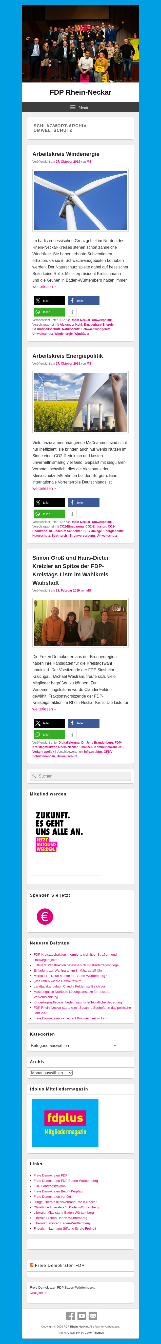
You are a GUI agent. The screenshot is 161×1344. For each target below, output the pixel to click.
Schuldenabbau (43, 756)
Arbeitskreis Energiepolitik (67, 356)
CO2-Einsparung (72, 526)
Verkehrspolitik (43, 751)
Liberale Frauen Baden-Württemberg (60, 1218)
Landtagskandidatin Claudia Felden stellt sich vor (69, 986)
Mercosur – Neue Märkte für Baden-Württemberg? (70, 976)
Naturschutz (70, 329)
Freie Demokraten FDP (51, 1175)
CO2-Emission (95, 526)
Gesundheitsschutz (46, 329)
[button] (49, 300)
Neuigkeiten (38, 1293)
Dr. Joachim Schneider (65, 531)
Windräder (81, 333)
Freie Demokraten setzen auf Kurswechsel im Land (71, 1018)
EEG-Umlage (92, 531)
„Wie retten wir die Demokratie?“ (57, 981)
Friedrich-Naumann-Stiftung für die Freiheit (65, 1228)
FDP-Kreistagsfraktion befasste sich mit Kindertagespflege (76, 965)
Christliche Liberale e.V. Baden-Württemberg (66, 1207)
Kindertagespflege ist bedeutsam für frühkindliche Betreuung (78, 1002)
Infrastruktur (93, 751)
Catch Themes (94, 1332)
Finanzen (86, 747)
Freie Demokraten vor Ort (52, 1197)
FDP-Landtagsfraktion (50, 1186)
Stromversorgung (82, 535)
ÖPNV (108, 751)
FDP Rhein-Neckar (80, 92)
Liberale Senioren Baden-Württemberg (62, 1223)
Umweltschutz (42, 333)
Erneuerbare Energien (99, 324)
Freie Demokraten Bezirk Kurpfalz (58, 1191)
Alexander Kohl (71, 324)
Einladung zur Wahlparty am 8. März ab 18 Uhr (68, 970)
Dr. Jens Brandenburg (97, 742)
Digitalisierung (68, 742)
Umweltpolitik (102, 320)
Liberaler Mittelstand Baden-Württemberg (64, 1212)
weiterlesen (44, 286)
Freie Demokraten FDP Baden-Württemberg (66, 1181)
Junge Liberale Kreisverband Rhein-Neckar (65, 1202)
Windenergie (63, 333)
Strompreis (60, 535)
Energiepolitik (114, 531)
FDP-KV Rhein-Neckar (74, 320)
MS (89, 161)
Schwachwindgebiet (95, 329)
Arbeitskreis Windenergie (65, 154)
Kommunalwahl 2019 (109, 747)
